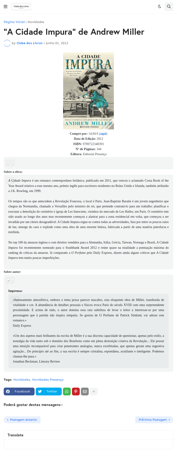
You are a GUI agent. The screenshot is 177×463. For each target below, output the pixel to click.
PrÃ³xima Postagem (153, 419)
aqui (103, 133)
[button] (5, 7)
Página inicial (14, 22)
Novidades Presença (48, 380)
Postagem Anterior (23, 419)
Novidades (36, 22)
